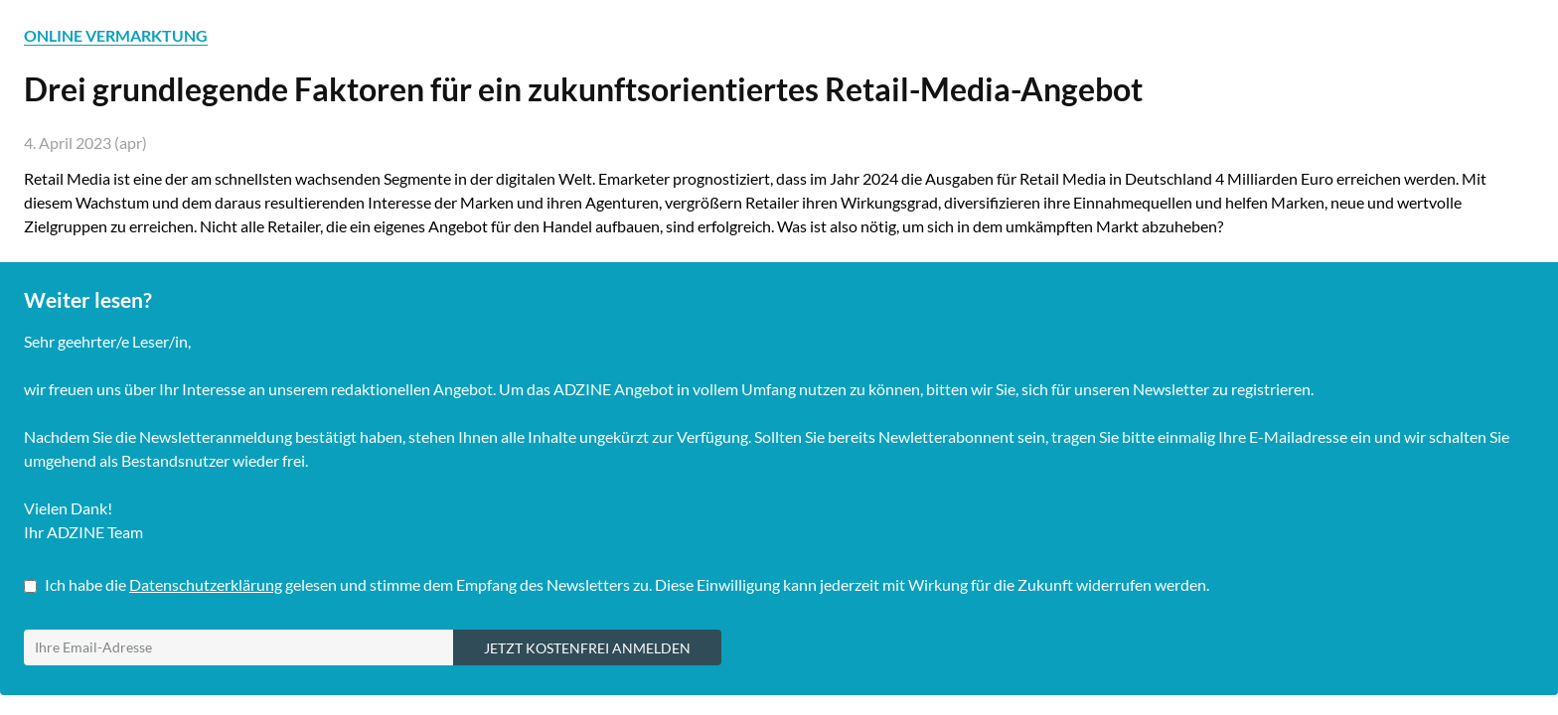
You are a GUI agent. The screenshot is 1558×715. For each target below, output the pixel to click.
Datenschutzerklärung (205, 584)
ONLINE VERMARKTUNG (116, 35)
